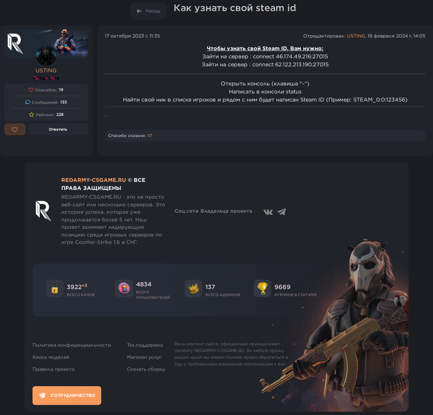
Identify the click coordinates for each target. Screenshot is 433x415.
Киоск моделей (51, 357)
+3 (84, 285)
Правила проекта (53, 369)
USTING (46, 70)
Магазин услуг (144, 357)
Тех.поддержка (145, 345)
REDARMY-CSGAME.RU (93, 180)
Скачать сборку (146, 369)
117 (149, 135)
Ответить (58, 129)
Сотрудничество (67, 396)
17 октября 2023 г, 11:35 (132, 36)
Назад (152, 11)
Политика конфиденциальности (72, 345)
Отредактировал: (325, 36)
